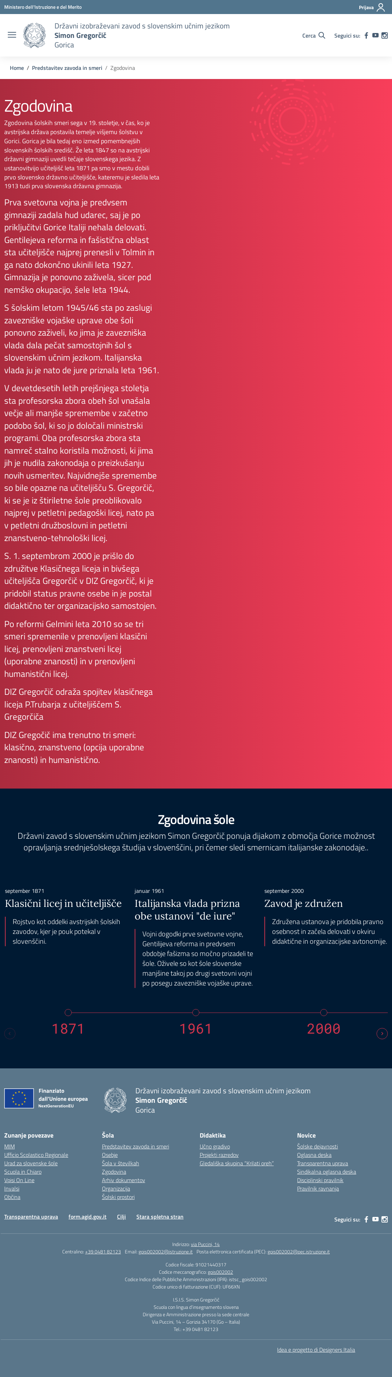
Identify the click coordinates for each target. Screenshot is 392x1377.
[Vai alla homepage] (34, 35)
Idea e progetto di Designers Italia (316, 1349)
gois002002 (220, 1272)
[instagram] (384, 35)
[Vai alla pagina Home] (17, 68)
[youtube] (375, 35)
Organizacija (116, 1188)
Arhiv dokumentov (123, 1180)
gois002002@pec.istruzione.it (299, 1251)
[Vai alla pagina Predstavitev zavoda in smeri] (67, 68)
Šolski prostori (118, 1197)
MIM (9, 1146)
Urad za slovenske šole (31, 1163)
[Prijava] (372, 7)
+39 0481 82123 (103, 1251)
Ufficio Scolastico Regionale (36, 1155)
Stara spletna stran (160, 1216)
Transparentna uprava (322, 1163)
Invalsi (11, 1188)
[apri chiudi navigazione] (12, 35)
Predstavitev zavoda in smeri (135, 1146)
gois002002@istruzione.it (166, 1251)
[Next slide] (382, 1033)
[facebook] (366, 35)
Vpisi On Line (19, 1180)
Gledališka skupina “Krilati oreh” (237, 1163)
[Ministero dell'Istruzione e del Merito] (43, 7)
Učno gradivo (215, 1146)
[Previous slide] (9, 1033)
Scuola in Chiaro (22, 1171)
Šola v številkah (120, 1163)
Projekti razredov (219, 1155)
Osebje (110, 1155)
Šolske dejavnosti (317, 1146)
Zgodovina (114, 1171)
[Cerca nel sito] (313, 35)
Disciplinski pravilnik (320, 1180)
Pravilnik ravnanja (318, 1188)
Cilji (121, 1216)
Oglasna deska (314, 1155)
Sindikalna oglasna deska (326, 1171)
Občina (12, 1197)
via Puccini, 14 (205, 1244)
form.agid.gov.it (88, 1216)
